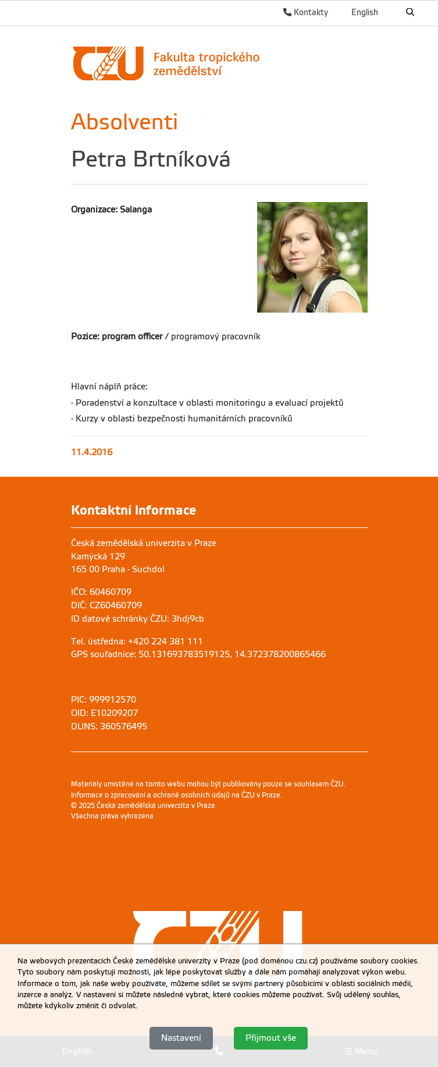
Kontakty (305, 12)
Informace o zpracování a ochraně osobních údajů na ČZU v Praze (175, 795)
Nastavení (181, 1038)
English (364, 12)
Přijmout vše (270, 1038)
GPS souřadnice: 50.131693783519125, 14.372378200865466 (198, 654)
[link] (216, 63)
